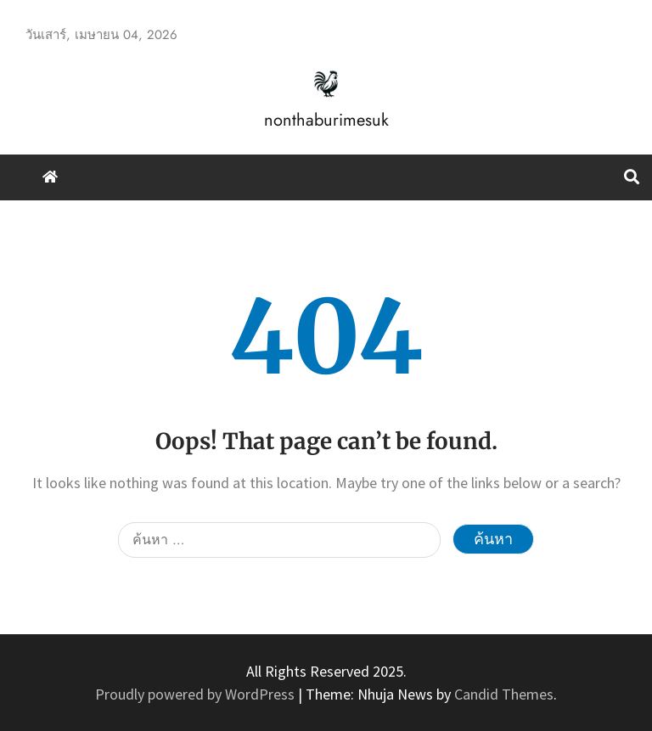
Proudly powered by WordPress (196, 694)
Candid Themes (504, 694)
